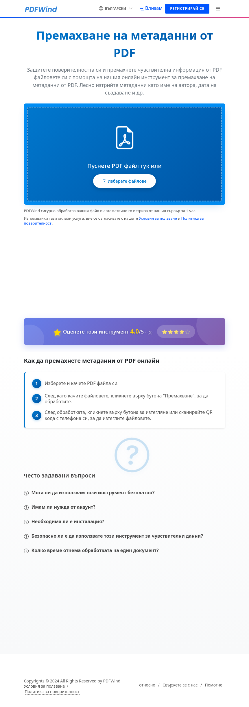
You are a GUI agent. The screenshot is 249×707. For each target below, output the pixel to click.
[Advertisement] (121, 272)
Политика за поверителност (52, 693)
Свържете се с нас (180, 687)
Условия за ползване (158, 220)
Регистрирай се (187, 8)
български (116, 8)
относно (147, 687)
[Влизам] (151, 8)
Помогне (213, 687)
